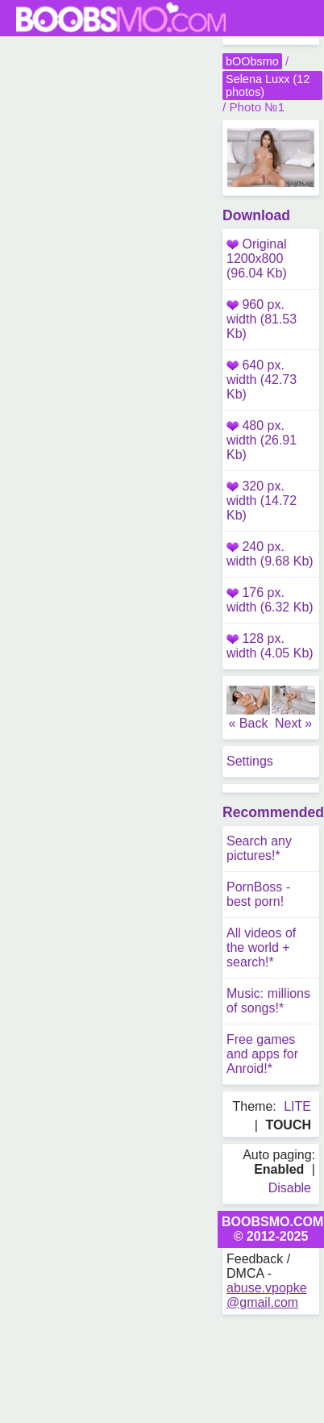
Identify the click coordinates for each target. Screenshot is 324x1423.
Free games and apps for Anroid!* (262, 1054)
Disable (289, 1188)
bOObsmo (252, 61)
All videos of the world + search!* (261, 947)
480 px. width (261, 440)
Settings (249, 761)
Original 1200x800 (256, 258)
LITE (297, 1106)
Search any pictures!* (259, 848)
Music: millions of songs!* (268, 1001)
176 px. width (270, 600)
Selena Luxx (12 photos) (267, 85)
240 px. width (270, 554)
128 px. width (270, 646)
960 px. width (261, 319)
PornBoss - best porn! (258, 894)
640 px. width (261, 379)
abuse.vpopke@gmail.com (266, 1295)
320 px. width (261, 500)
